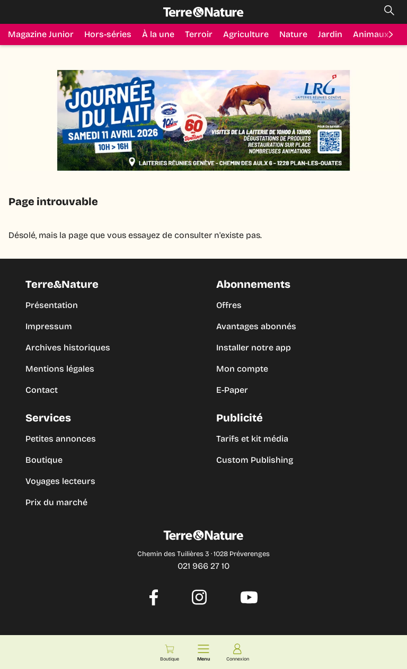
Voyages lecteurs (60, 481)
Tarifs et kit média (252, 439)
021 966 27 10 (203, 566)
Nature (293, 34)
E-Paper (232, 390)
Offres (229, 305)
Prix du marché (56, 502)
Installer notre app (253, 347)
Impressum (48, 326)
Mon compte (242, 369)
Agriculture (246, 34)
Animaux (371, 34)
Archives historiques (67, 347)
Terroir (199, 34)
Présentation (51, 305)
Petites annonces (60, 439)
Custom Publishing (254, 460)
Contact (41, 390)
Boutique (44, 460)
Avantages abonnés (256, 326)
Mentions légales (59, 369)
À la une (158, 34)
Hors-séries (107, 34)
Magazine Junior (41, 34)
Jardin (330, 34)
